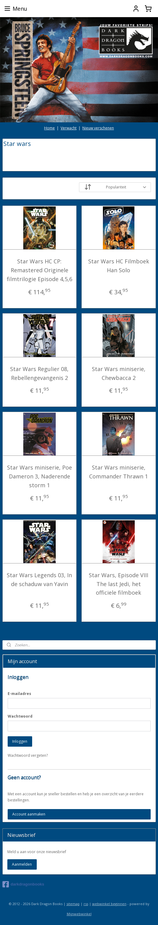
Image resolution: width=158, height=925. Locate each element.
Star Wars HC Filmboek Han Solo (118, 266)
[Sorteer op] (115, 187)
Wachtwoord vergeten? (28, 755)
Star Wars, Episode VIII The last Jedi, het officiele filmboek (118, 583)
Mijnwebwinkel (79, 914)
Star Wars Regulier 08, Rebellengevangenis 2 (39, 373)
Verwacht (69, 128)
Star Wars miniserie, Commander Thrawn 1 (118, 472)
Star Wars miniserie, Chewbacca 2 (118, 373)
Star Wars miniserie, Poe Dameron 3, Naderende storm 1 (39, 476)
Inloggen (19, 741)
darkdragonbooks (23, 884)
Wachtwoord (20, 716)
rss (86, 903)
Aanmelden (22, 864)
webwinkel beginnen (109, 903)
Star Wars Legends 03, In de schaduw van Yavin (39, 579)
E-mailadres (19, 693)
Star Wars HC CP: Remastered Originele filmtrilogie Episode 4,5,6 (39, 270)
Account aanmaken (28, 814)
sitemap (73, 903)
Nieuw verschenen (98, 128)
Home (49, 128)
